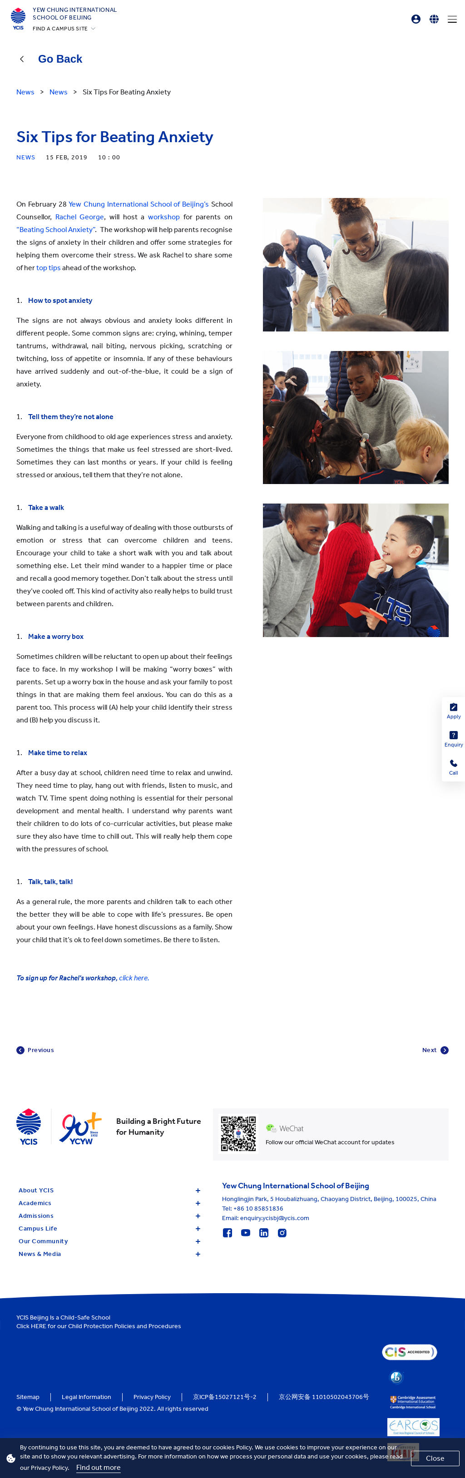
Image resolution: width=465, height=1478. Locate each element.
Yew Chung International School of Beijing (75, 13)
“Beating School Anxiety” (55, 229)
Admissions (109, 1216)
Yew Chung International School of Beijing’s (139, 204)
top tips (48, 267)
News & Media (109, 1254)
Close (435, 1458)
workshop (164, 217)
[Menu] (452, 19)
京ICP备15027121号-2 (225, 1397)
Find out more (98, 1467)
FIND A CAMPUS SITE (60, 28)
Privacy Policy (152, 1397)
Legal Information (86, 1397)
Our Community (109, 1241)
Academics (109, 1203)
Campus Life (109, 1228)
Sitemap (28, 1397)
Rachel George (79, 217)
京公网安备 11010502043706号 (324, 1397)
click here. (134, 978)
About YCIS (109, 1190)
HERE (38, 1326)
